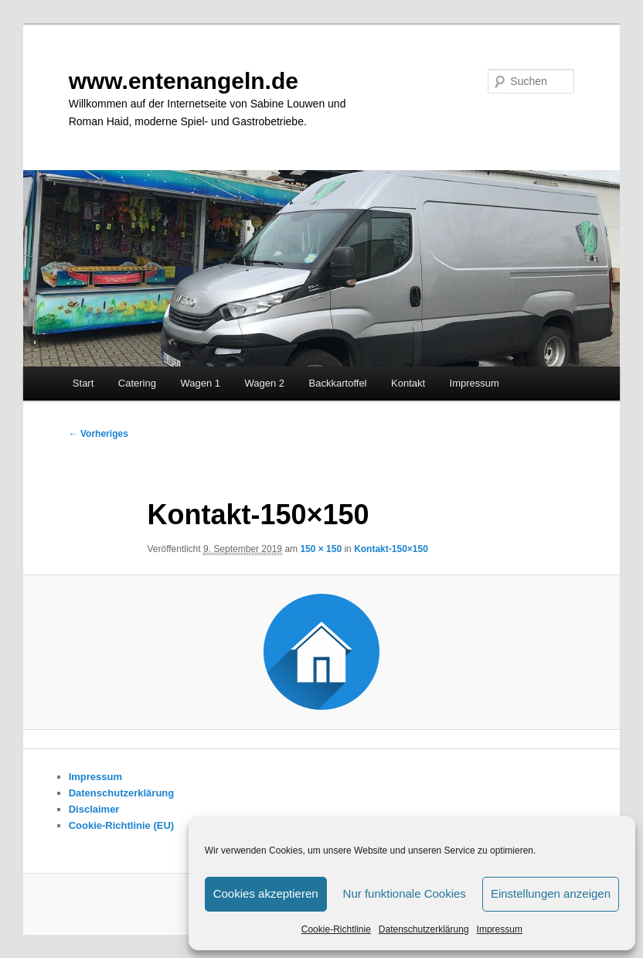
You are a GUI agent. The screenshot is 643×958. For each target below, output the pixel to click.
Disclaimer (94, 809)
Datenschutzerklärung (424, 929)
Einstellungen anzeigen (551, 893)
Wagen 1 (200, 383)
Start (83, 383)
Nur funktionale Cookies (404, 893)
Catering (137, 383)
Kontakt (408, 383)
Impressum (499, 929)
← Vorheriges (98, 433)
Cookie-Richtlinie (336, 929)
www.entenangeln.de (183, 81)
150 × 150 (321, 549)
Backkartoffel (338, 383)
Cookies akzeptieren (265, 893)
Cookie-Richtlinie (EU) (122, 825)
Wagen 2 (265, 383)
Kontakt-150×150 (391, 549)
